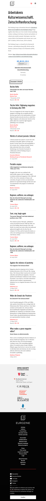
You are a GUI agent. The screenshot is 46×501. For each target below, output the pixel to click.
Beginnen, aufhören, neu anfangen (21, 195)
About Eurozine (23, 459)
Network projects (23, 445)
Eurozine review (23, 433)
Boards (23, 460)
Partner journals (23, 434)
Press (23, 448)
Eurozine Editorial (15, 155)
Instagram (14, 481)
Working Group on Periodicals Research (21, 157)
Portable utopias (15, 164)
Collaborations (23, 439)
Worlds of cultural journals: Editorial (22, 136)
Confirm (23, 497)
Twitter (13, 483)
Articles (23, 427)
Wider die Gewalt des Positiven (21, 296)
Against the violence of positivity (21, 263)
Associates (23, 438)
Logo (23, 455)
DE (18, 100)
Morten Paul (13, 96)
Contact (23, 464)
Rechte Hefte (14, 87)
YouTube (13, 479)
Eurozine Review (15, 476)
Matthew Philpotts (15, 355)
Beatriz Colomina (15, 188)
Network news (23, 441)
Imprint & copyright (23, 452)
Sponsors (23, 462)
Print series (23, 450)
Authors (23, 429)
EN (15, 100)
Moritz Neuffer (14, 94)
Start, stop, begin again (18, 213)
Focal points (23, 431)
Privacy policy (23, 454)
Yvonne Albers (14, 204)
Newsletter (14, 474)
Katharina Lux (14, 286)
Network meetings (23, 443)
